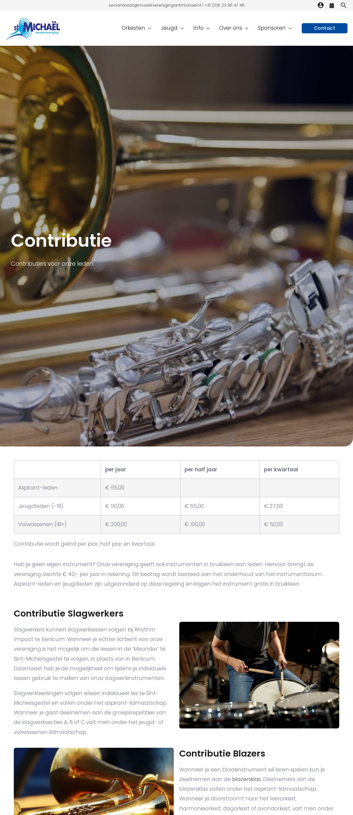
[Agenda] (331, 5)
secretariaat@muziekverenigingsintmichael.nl (155, 5)
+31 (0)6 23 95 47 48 (224, 5)
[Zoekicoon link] (343, 5)
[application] (164, 28)
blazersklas (246, 779)
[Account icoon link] (320, 5)
